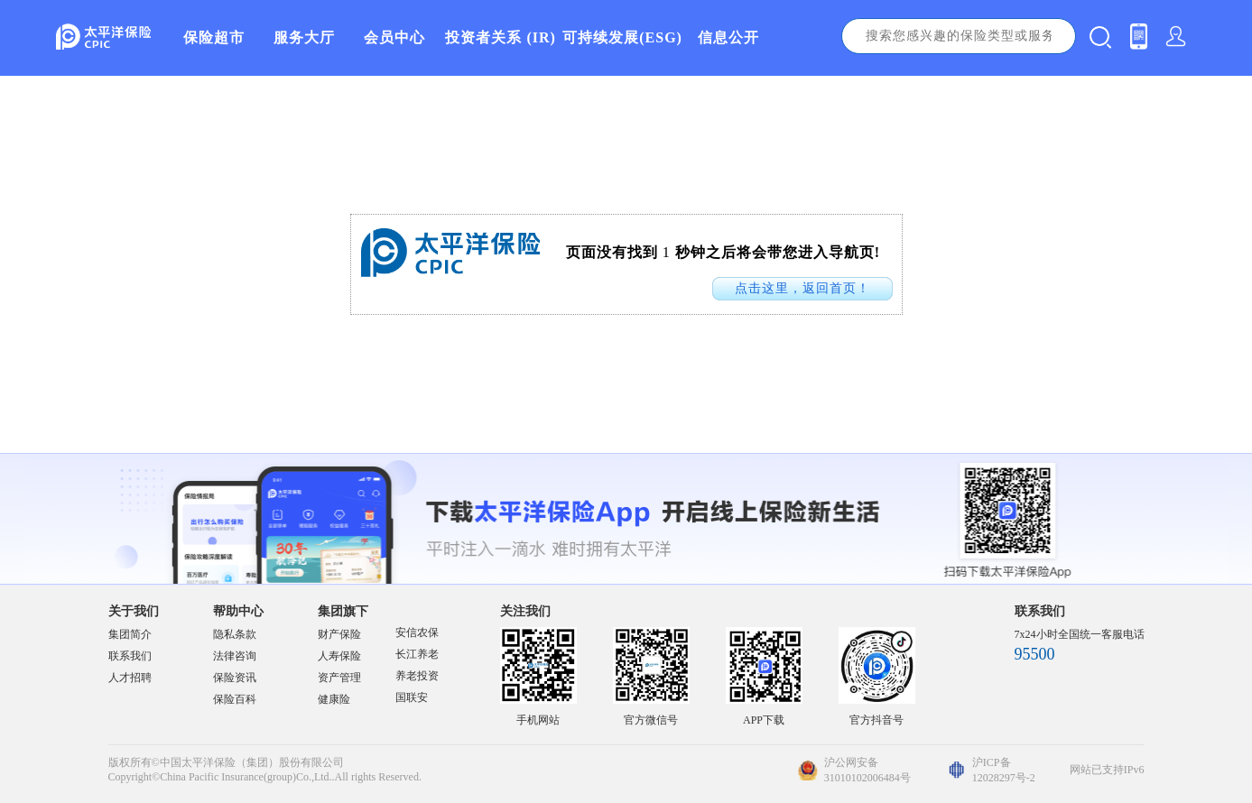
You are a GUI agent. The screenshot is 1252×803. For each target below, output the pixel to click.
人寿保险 (339, 656)
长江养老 (417, 654)
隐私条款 (234, 634)
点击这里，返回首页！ (802, 288)
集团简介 (130, 634)
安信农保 (417, 632)
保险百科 (234, 699)
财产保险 (339, 634)
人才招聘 (130, 677)
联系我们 (130, 656)
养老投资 (417, 675)
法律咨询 (234, 656)
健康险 (334, 699)
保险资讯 (234, 677)
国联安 (411, 697)
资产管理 (339, 677)
